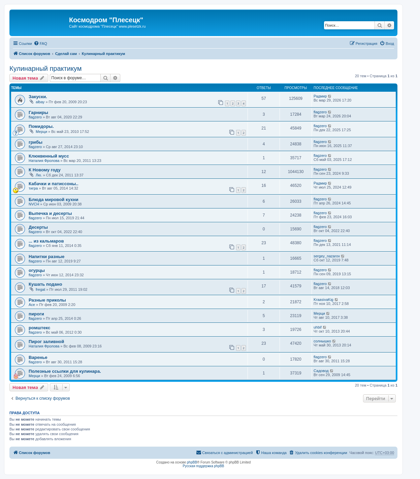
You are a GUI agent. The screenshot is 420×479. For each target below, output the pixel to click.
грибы (35, 142)
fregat (40, 289)
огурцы (37, 270)
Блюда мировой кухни (53, 199)
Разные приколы (47, 300)
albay (40, 102)
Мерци (41, 132)
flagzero (35, 117)
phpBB (192, 462)
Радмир (320, 96)
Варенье (38, 357)
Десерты (38, 227)
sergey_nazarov (327, 256)
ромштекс (39, 327)
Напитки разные (46, 256)
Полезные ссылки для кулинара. (65, 371)
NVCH (34, 204)
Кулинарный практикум (45, 68)
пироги (36, 313)
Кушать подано (45, 284)
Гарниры (38, 112)
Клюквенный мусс (49, 156)
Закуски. (38, 96)
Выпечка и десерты (50, 213)
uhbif (318, 327)
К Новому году (45, 169)
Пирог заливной (46, 341)
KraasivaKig (323, 300)
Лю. (39, 175)
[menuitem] (40, 43)
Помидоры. (41, 126)
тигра (33, 188)
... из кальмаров (46, 241)
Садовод (321, 371)
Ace (32, 305)
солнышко (322, 341)
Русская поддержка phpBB (203, 466)
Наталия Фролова (44, 161)
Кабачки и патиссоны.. (53, 183)
